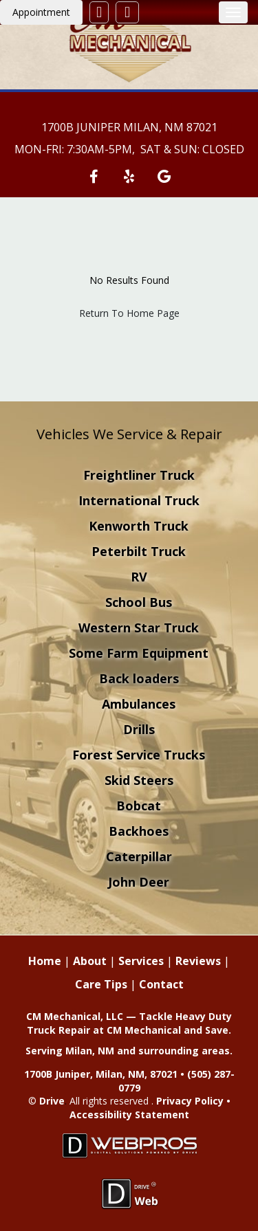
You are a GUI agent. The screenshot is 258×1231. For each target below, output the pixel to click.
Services (141, 960)
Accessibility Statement (129, 1114)
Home (44, 960)
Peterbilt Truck (139, 551)
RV (139, 576)
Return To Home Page (129, 313)
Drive (52, 1100)
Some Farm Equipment (138, 653)
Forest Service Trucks (138, 754)
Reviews (198, 960)
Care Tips (101, 984)
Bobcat (138, 805)
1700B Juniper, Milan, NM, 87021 (101, 1073)
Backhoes (139, 831)
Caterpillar (139, 856)
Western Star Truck (138, 627)
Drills (139, 729)
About (90, 960)
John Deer (138, 882)
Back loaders (139, 678)
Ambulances (138, 704)
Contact (161, 984)
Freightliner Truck (139, 475)
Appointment (41, 12)
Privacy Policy (190, 1100)
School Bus (138, 602)
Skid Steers (139, 780)
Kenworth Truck (139, 526)
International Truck (139, 500)
